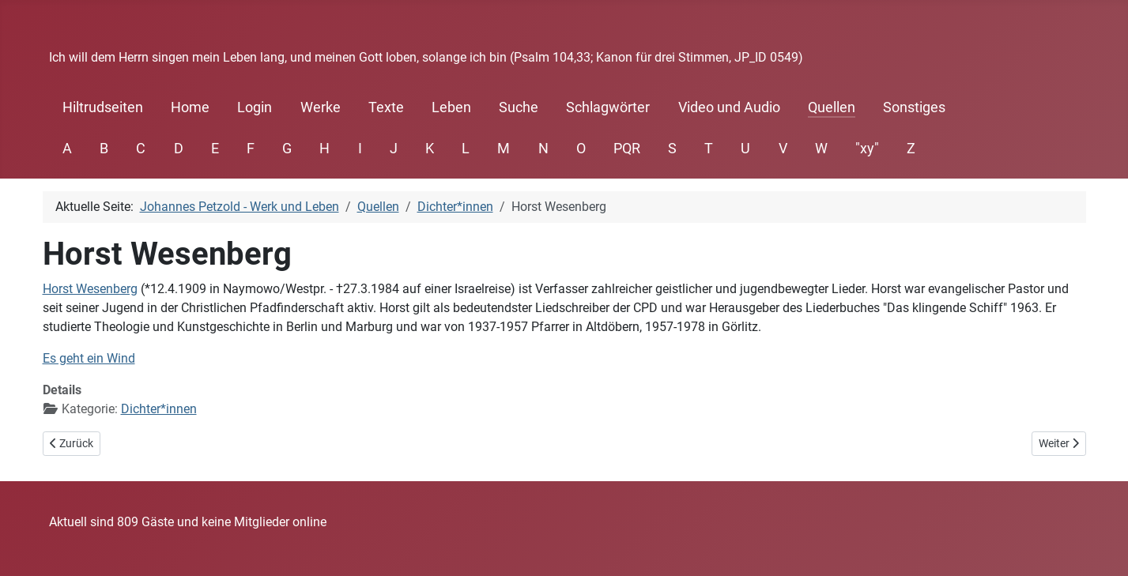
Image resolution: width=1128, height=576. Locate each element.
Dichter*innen (159, 408)
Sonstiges (914, 107)
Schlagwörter (608, 107)
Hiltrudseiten (102, 107)
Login (254, 107)
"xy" (867, 148)
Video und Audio (729, 107)
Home (190, 107)
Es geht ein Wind (89, 358)
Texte (386, 107)
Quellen (831, 107)
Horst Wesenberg (90, 288)
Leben (451, 107)
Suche (518, 107)
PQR (626, 148)
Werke (320, 107)
